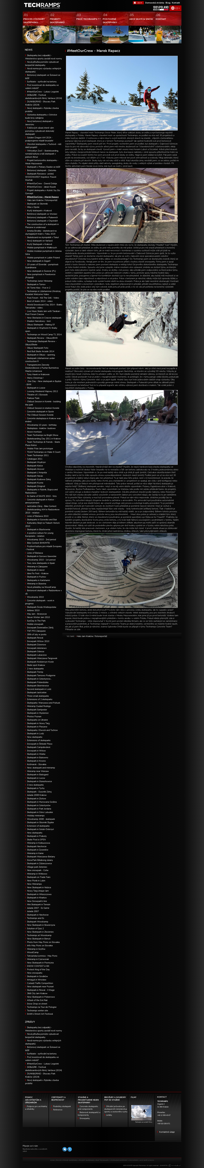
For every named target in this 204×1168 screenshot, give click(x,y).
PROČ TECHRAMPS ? (103, 1160)
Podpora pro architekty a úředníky (36, 1107)
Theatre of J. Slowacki (37, 394)
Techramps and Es (35, 918)
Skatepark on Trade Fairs (38, 877)
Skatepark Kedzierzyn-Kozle (40, 661)
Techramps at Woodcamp (39, 935)
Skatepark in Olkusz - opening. (41, 354)
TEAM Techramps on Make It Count (43, 452)
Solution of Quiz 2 (35, 928)
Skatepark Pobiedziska (37, 682)
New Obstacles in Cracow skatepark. (44, 317)
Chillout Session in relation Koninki (43, 408)
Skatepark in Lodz (35, 733)
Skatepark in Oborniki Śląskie (40, 822)
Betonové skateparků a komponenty (89, 1113)
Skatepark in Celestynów (39, 805)
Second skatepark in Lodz (39, 689)
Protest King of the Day (38, 969)
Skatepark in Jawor (36, 570)
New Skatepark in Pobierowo (41, 997)
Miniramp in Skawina (36, 583)
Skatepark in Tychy (36, 788)
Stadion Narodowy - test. (39, 321)
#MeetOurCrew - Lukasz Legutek (43, 91)
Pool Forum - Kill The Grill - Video (43, 297)
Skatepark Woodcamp (37, 921)
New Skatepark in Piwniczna (40, 962)
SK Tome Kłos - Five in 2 (38, 287)
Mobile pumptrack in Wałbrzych (42, 247)
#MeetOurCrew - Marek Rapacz (43, 197)
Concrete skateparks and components (88, 1107)
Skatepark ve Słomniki (37, 203)
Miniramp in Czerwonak (38, 959)
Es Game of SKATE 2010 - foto (42, 496)
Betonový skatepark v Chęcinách (42, 220)
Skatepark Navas (35, 476)
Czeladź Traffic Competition (40, 983)
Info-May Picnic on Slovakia (40, 945)
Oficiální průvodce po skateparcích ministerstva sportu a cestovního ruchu (115, 1109)
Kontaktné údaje (167, 1132)
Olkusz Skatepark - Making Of (41, 324)
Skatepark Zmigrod (36, 486)
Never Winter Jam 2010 (38, 617)
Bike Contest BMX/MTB (38, 543)
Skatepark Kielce (35, 465)
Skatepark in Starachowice (39, 781)
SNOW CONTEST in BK (38, 966)
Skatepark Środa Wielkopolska (41, 607)
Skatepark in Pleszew (37, 726)
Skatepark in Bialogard (37, 774)
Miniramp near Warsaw (38, 771)
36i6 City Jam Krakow (37, 993)
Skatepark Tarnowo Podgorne (41, 675)
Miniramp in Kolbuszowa (38, 843)
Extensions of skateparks (39, 740)
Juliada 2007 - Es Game (38, 908)
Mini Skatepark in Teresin (38, 904)
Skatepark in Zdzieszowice (39, 863)
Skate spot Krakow (36, 665)
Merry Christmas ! (35, 378)
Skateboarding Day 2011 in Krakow (44, 438)
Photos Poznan (34, 716)
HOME (52, 1160)
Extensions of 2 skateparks (39, 699)
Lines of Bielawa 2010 (37, 516)
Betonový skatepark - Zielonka (41, 170)
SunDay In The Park (36, 620)
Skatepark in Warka (36, 754)
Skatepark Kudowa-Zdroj (39, 479)
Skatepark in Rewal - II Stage (41, 990)
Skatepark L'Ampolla (37, 472)
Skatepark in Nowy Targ (38, 723)
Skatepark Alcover (35, 469)
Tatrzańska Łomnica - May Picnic (42, 955)
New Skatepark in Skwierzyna (41, 925)
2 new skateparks (35, 668)
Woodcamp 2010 (35, 597)
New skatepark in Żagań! (38, 261)
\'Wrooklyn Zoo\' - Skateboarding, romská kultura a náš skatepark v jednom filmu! (42, 153)
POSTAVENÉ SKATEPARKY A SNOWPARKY (124, 1160)
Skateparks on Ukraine (37, 719)
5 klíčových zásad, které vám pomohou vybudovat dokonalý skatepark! (39, 131)
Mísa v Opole (33, 207)
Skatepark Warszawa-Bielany (41, 856)
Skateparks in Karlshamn (38, 580)
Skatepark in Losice (36, 387)
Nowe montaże (34, 431)
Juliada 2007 (33, 911)
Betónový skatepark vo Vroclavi (42, 214)
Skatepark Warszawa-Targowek (42, 658)
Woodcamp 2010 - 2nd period (41, 539)
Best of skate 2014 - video (40, 301)
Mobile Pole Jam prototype (40, 448)
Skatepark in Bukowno (37, 757)
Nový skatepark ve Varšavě (40, 240)
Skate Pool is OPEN (36, 839)
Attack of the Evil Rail (37, 1000)
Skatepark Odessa (35, 651)
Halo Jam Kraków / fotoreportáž (42, 200)
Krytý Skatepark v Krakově (39, 244)
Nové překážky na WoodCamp (41, 587)
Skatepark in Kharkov (37, 897)
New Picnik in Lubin (36, 880)
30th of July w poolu (36, 634)
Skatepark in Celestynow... (39, 678)
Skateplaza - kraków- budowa (41, 428)
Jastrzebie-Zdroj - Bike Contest (41, 506)
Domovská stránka (154, 2)
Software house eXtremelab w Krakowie (174, 1165)
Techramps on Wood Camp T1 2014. (44, 334)
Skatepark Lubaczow (37, 655)
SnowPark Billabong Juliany (40, 860)
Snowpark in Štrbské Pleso (39, 743)
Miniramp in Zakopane (37, 566)
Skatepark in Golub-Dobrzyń (40, 829)
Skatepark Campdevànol (38, 747)
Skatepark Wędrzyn (36, 462)
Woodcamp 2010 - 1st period (41, 559)
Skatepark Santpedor (37, 709)
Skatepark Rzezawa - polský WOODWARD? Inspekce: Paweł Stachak (40, 176)
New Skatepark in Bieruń (39, 938)
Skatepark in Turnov (36, 284)
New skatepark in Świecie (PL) (41, 271)
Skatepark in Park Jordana (39, 808)
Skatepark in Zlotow (36, 798)
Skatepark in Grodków (37, 976)
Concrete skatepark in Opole (40, 411)
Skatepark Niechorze (37, 846)
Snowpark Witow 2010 (38, 641)
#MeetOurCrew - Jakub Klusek (41, 186)
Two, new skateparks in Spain (41, 563)
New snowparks (34, 972)
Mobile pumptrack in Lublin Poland (43, 257)
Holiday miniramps (36, 815)
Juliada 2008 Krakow (37, 795)
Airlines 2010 (33, 610)
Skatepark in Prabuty (37, 836)
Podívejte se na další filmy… (144, 1122)
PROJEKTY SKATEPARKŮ (86, 1160)
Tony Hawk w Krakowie (38, 374)
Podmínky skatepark (62, 1106)
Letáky (109, 1115)
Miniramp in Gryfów (36, 949)
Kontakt (176, 2)
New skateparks (34, 737)
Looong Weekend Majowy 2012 (42, 391)
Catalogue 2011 (34, 458)
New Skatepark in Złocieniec (40, 931)
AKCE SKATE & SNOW (146, 1160)
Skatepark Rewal (35, 637)
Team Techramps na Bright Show (42, 435)
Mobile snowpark (35, 624)
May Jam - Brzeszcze (37, 614)
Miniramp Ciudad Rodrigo (39, 706)
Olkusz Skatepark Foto (37, 348)
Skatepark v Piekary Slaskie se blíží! (43, 167)
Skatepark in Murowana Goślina (42, 802)
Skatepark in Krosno (36, 761)
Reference (57, 1109)
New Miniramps (34, 884)
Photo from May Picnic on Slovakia (43, 942)
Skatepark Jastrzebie (37, 692)
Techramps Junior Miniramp (39, 281)
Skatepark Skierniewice (38, 685)
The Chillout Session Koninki (40, 415)
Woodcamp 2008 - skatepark (41, 819)
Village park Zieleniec (37, 867)
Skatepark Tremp (35, 672)
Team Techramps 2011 (38, 455)
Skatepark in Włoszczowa (39, 894)
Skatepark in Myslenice (38, 713)
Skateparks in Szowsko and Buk (42, 519)
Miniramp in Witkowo (37, 873)
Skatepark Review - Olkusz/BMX (42, 338)
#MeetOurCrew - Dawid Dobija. (42, 183)
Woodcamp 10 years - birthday (42, 425)
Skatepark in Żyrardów (37, 849)
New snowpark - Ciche (37, 870)
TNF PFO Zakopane (36, 631)
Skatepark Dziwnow (36, 644)
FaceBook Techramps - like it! (138, 2)
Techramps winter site (37, 1010)
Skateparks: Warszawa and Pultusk (43, 702)
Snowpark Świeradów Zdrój (40, 627)
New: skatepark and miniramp (41, 767)
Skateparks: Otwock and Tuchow (42, 730)
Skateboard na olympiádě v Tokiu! (43, 237)
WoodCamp (33, 952)
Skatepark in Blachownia (38, 529)
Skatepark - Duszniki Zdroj (39, 791)
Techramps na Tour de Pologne (42, 1007)
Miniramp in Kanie (35, 853)
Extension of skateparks (38, 826)
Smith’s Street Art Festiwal (40, 1014)
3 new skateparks (35, 785)
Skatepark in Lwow (36, 778)
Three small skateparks (38, 696)
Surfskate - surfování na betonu (42, 81)
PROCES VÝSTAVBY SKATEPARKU (67, 1160)
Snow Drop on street (37, 1003)
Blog (168, 2)
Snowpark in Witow (36, 750)
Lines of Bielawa (35, 553)
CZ (176, 8)
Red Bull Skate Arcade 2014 (40, 351)
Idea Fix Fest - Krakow (38, 573)
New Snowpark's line (37, 901)
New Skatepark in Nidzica (39, 887)
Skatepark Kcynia (35, 482)
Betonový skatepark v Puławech (42, 217)
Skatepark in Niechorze (38, 914)
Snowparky (85, 1118)
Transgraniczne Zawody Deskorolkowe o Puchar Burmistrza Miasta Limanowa (42, 367)
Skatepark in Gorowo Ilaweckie (41, 556)
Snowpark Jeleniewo (37, 648)
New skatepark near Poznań (40, 986)
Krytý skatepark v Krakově (39, 210)
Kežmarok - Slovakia (36, 764)
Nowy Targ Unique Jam (38, 890)
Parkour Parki (33, 398)
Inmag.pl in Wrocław (36, 979)
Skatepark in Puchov (36, 576)
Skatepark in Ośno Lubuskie (40, 812)
